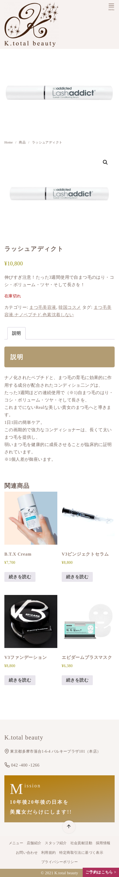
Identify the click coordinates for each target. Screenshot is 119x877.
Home (9, 142)
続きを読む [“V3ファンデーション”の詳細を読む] (20, 680)
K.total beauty (66, 873)
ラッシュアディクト (47, 142)
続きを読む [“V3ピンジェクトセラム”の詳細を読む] (77, 576)
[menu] (111, 6)
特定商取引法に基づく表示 (81, 853)
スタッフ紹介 (56, 843)
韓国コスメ (69, 307)
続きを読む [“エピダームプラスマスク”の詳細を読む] (77, 680)
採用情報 (103, 843)
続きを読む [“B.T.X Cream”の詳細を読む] (20, 576)
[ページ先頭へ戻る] (69, 826)
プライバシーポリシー (59, 862)
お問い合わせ (27, 853)
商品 (22, 142)
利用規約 (48, 853)
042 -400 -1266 (22, 765)
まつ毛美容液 (42, 307)
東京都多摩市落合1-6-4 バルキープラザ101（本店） (52, 751)
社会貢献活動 (81, 843)
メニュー (16, 843)
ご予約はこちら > (100, 872)
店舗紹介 (34, 843)
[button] (105, 162)
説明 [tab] (16, 333)
